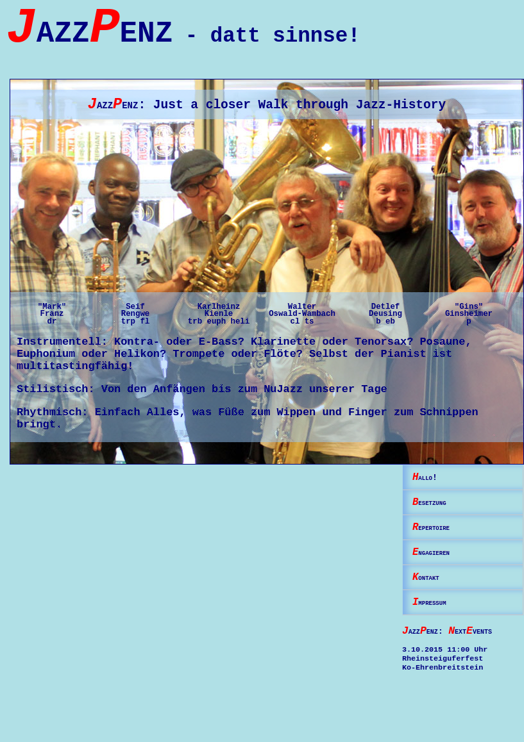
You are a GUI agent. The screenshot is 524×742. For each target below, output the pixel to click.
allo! (427, 490)
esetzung (435, 518)
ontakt (430, 600)
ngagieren (438, 573)
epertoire (438, 545)
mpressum (435, 628)
